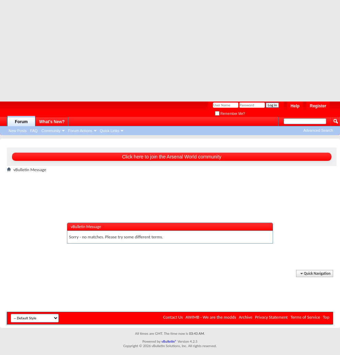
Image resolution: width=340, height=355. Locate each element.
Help (295, 106)
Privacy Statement (271, 317)
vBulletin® (169, 341)
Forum (21, 121)
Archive (245, 317)
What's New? (52, 121)
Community (51, 131)
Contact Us (173, 317)
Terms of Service (305, 317)
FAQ (34, 131)
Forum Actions (80, 131)
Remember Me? (230, 114)
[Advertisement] (150, 48)
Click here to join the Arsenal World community (171, 156)
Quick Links (110, 131)
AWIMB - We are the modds (210, 317)
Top (326, 317)
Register (318, 106)
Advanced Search (318, 130)
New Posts (18, 131)
